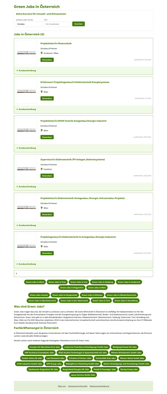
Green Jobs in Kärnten (92, 295)
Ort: (46, 20)
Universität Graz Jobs (106, 358)
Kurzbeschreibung (27, 70)
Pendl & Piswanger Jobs (105, 369)
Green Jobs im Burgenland (65, 295)
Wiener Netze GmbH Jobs (132, 358)
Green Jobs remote (39, 295)
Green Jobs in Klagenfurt (72, 287)
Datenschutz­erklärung (99, 386)
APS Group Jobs (54, 364)
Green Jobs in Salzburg (102, 282)
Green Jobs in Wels (97, 287)
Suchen (78, 24)
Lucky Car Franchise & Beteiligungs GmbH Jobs (86, 347)
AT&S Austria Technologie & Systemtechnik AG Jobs (82, 352)
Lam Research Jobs (55, 358)
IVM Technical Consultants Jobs (39, 352)
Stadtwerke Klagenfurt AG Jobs (43, 369)
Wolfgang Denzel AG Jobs (124, 347)
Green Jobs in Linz (79, 282)
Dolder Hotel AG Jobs (32, 358)
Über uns (62, 386)
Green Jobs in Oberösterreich (42, 300)
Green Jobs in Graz (57, 282)
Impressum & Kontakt (77, 386)
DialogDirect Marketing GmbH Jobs (82, 364)
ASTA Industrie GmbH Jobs (29, 364)
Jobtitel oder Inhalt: (24, 20)
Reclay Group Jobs (129, 369)
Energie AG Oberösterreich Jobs (45, 347)
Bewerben (47, 60)
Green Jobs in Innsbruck (129, 282)
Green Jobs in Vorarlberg (126, 300)
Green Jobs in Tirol (101, 300)
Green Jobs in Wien (35, 282)
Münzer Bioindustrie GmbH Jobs (126, 352)
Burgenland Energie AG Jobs (76, 369)
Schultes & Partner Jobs (80, 358)
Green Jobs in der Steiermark (74, 300)
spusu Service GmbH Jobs (83, 375)
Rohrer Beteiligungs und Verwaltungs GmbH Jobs (126, 364)
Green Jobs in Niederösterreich (121, 295)
